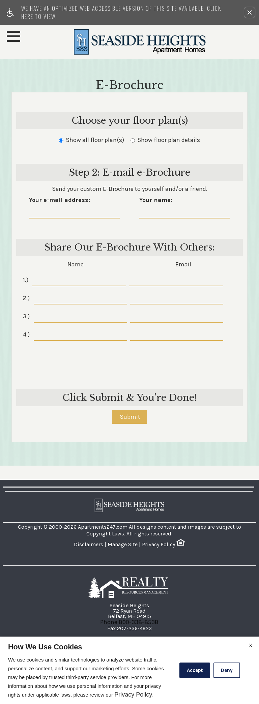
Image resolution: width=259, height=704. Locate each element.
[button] (249, 12)
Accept (195, 670)
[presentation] (130, 361)
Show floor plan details (165, 140)
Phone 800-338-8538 (129, 622)
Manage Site (123, 544)
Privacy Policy (158, 544)
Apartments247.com (102, 527)
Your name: (155, 200)
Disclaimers (88, 544)
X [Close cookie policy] (250, 645)
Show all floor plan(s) (91, 140)
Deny (227, 670)
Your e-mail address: (59, 200)
